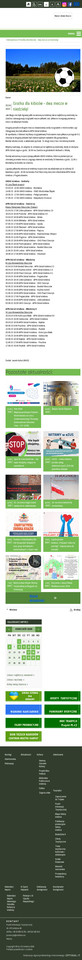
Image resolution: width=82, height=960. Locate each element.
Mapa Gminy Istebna (60, 815)
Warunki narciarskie (60, 868)
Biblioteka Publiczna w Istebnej (44, 781)
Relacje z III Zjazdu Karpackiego (28, 898)
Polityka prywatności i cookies (19, 949)
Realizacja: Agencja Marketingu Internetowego (44, 955)
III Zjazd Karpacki (24, 888)
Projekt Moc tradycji (44, 772)
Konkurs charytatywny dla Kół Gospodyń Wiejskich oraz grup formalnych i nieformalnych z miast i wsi (25, 544)
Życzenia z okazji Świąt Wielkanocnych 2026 (61, 584)
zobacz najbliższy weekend (21, 675)
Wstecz (13, 609)
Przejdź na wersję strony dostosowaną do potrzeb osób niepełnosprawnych (34, 4)
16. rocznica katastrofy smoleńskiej (62, 504)
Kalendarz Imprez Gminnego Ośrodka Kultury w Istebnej (11, 902)
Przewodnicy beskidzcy (60, 875)
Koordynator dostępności (58, 888)
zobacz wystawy (15, 679)
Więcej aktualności (37, 598)
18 (33, 652)
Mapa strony (40, 4)
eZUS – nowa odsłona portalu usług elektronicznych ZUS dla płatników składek (63, 464)
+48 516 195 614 (33, 931)
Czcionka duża (58, 4)
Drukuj (77, 609)
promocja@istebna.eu (16, 935)
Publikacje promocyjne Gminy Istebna (60, 825)
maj (38, 629)
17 (29, 652)
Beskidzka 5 (60, 834)
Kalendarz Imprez (9, 888)
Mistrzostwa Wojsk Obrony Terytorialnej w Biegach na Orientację (25, 586)
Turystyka (57, 790)
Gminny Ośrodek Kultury (42, 763)
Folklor (42, 788)
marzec (9, 629)
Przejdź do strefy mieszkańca (3, 60)
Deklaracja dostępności (42, 888)
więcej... (9, 938)
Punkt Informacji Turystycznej (60, 806)
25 (33, 657)
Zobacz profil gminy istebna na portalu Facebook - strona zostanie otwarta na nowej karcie (70, 4)
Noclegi (8, 754)
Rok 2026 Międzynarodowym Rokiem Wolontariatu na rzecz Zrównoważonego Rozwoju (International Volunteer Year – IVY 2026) (26, 417)
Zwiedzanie (58, 754)
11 (33, 646)
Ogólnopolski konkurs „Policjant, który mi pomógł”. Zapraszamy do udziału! (63, 544)
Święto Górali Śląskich (62, 408)
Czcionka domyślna (46, 4)
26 (38, 657)
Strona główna (28, 4)
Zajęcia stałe (44, 792)
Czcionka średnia (52, 4)
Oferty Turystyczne (60, 840)
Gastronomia (10, 759)
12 (38, 646)
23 (24, 657)
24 (29, 657)
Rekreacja (9, 763)
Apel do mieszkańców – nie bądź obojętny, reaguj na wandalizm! (26, 462)
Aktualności (13, 39)
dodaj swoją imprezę (17, 684)
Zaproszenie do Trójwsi (60, 798)
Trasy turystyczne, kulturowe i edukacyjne (60, 850)
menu (71, 33)
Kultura (40, 754)
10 (29, 646)
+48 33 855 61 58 (19, 931)
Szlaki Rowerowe (59, 860)
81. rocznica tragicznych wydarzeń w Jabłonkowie (25, 504)
